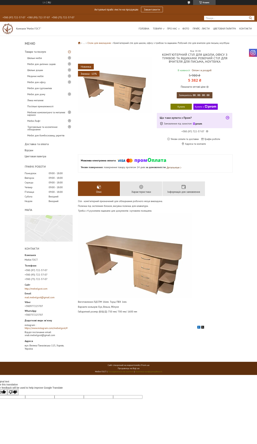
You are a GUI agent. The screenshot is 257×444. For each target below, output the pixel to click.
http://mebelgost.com (36, 288)
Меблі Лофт (33, 120)
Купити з (205, 106)
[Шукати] (250, 18)
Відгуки (29, 150)
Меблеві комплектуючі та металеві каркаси (46, 113)
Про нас (172, 28)
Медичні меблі (35, 76)
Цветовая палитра (224, 28)
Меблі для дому (36, 94)
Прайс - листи (201, 28)
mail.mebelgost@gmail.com (40, 297)
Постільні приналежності (40, 106)
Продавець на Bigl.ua (128, 368)
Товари (157, 28)
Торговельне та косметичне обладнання (42, 128)
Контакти (245, 28)
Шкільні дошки (35, 70)
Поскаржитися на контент (121, 371)
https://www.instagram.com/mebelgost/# (46, 328)
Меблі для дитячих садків (41, 64)
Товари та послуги (35, 51)
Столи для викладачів (99, 43)
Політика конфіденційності (148, 371)
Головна (144, 28)
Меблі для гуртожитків (39, 88)
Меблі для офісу (36, 82)
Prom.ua (145, 365)
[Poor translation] (13, 392)
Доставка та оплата (37, 144)
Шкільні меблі (34, 58)
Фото (185, 28)
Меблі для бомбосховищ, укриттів (45, 135)
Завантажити (152, 9)
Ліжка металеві (35, 100)
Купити (181, 106)
